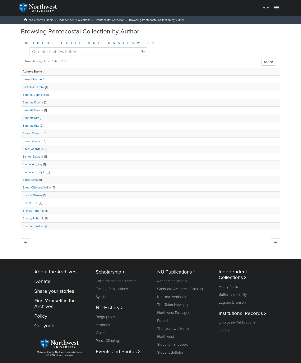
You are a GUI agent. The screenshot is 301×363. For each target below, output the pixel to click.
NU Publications (176, 272)
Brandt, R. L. (30, 203)
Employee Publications (237, 322)
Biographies (105, 317)
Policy (40, 316)
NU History (109, 308)
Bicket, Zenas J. (33, 133)
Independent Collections (75, 20)
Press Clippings (108, 340)
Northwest (165, 336)
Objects (102, 332)
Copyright (45, 326)
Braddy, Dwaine (33, 195)
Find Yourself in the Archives (55, 303)
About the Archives (55, 272)
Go (143, 51)
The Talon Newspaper (175, 304)
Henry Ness (228, 286)
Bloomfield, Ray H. (34, 172)
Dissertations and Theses (116, 281)
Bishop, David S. (33, 156)
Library (224, 330)
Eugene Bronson (232, 302)
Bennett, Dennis (33, 102)
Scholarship (110, 272)
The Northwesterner (173, 328)
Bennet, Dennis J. (34, 95)
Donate (42, 281)
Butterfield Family (233, 294)
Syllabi (101, 296)
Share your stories (54, 291)
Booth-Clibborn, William (37, 187)
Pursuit (162, 320)
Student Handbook (172, 344)
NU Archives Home (41, 20)
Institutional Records (242, 313)
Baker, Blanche (32, 79)
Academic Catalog (172, 281)
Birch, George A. (33, 149)
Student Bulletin (170, 352)
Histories (103, 324)
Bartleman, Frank (33, 87)
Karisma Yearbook (171, 296)
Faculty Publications (112, 289)
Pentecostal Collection (110, 20)
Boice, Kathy (30, 180)
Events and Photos (118, 352)
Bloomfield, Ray (32, 164)
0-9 (27, 43)
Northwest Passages (173, 312)
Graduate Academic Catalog (180, 289)
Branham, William (33, 226)
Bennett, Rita (31, 118)
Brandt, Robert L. (33, 211)
